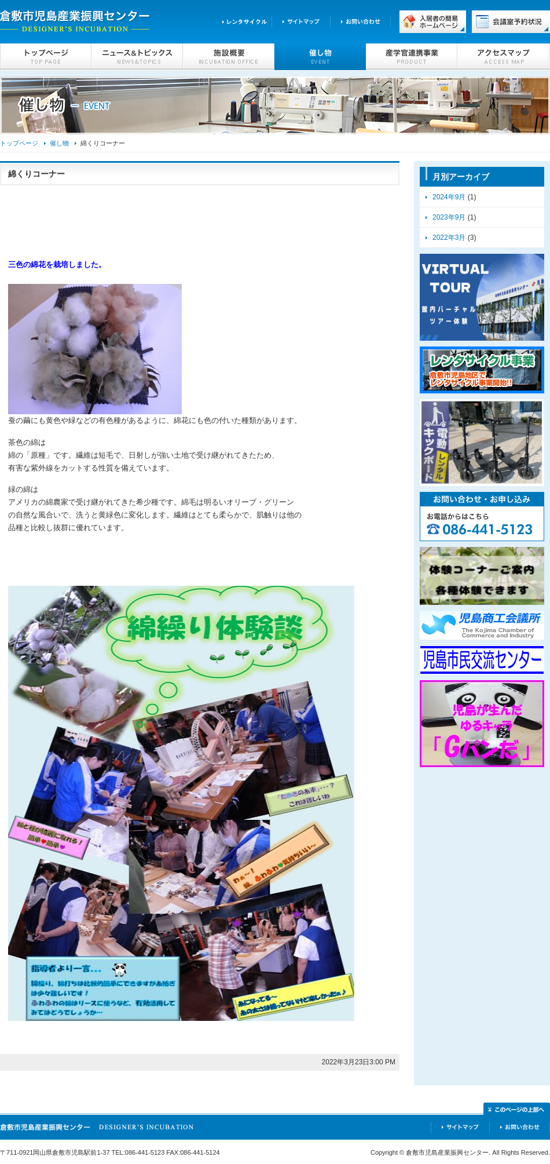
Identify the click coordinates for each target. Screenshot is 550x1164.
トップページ (45, 56)
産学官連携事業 (411, 56)
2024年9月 (448, 197)
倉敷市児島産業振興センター (75, 21)
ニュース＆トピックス (137, 56)
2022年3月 (448, 237)
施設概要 (228, 56)
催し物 (320, 56)
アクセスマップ (503, 56)
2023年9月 (448, 217)
